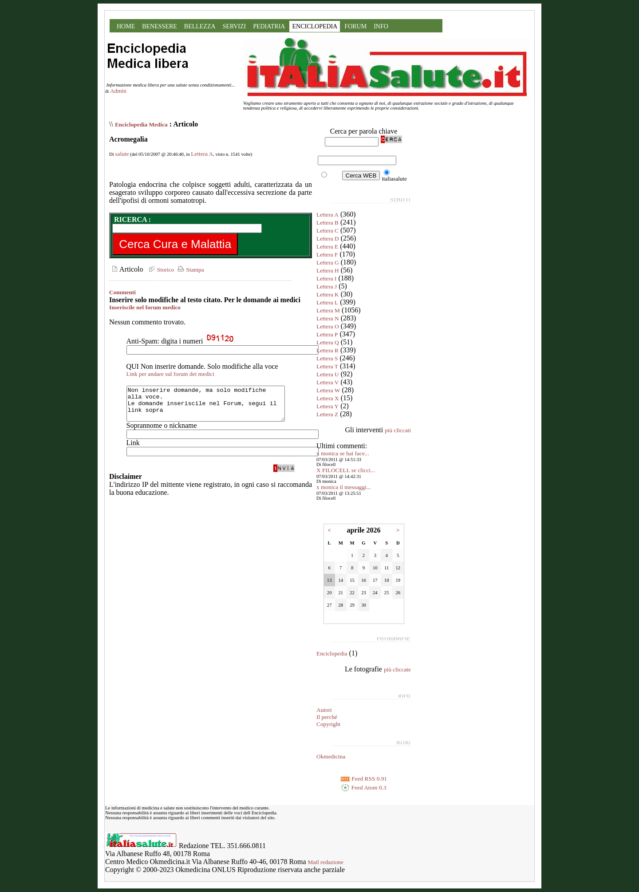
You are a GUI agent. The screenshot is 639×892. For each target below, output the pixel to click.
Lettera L (327, 302)
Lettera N (327, 318)
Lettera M (328, 310)
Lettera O (327, 326)
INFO (381, 26)
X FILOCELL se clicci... (345, 470)
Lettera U (327, 374)
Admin (118, 90)
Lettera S (327, 358)
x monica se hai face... (342, 453)
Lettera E (327, 246)
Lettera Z (327, 414)
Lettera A (202, 153)
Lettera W (328, 390)
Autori (324, 709)
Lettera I (326, 278)
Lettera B (327, 222)
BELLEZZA (200, 26)
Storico (160, 269)
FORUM (355, 26)
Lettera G (327, 262)
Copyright (328, 724)
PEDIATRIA (269, 26)
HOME (126, 26)
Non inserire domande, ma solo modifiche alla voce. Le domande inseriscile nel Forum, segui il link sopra (215, 407)
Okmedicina (330, 756)
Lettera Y (327, 406)
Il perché (326, 717)
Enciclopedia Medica (141, 124)
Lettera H (327, 270)
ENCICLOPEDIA (314, 26)
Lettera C (327, 230)
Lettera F (327, 254)
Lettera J (326, 286)
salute (122, 153)
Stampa (190, 269)
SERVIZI (234, 26)
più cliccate (397, 669)
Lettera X (327, 398)
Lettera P (327, 334)
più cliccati (398, 430)
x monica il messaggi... (343, 487)
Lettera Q (327, 342)
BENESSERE (159, 26)
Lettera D (327, 238)
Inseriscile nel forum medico (145, 307)
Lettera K (327, 294)
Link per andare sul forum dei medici (170, 374)
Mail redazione (325, 862)
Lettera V (327, 382)
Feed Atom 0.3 (363, 787)
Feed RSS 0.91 (363, 778)
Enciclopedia (331, 653)
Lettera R (327, 350)
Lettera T (327, 366)
